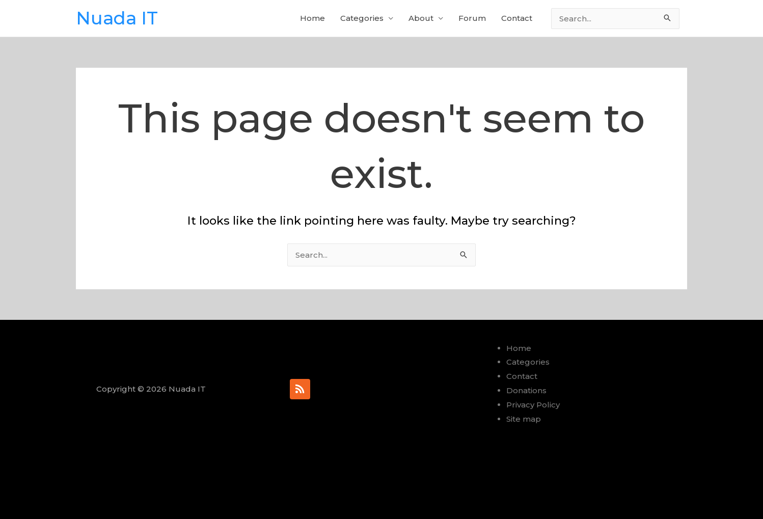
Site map (523, 419)
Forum (472, 18)
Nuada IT (117, 18)
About (420, 18)
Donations (526, 390)
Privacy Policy (533, 404)
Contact (516, 18)
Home (312, 18)
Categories (362, 18)
